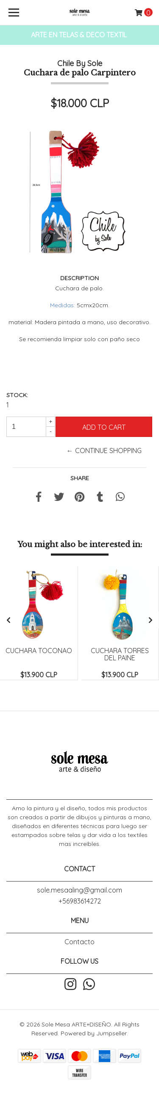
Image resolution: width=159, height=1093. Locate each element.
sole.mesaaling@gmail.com (79, 890)
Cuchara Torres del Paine (120, 654)
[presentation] (8, 620)
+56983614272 (80, 901)
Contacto (79, 941)
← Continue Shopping (104, 450)
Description (79, 278)
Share (79, 478)
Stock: (17, 395)
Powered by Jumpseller (94, 1033)
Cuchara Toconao (39, 650)
